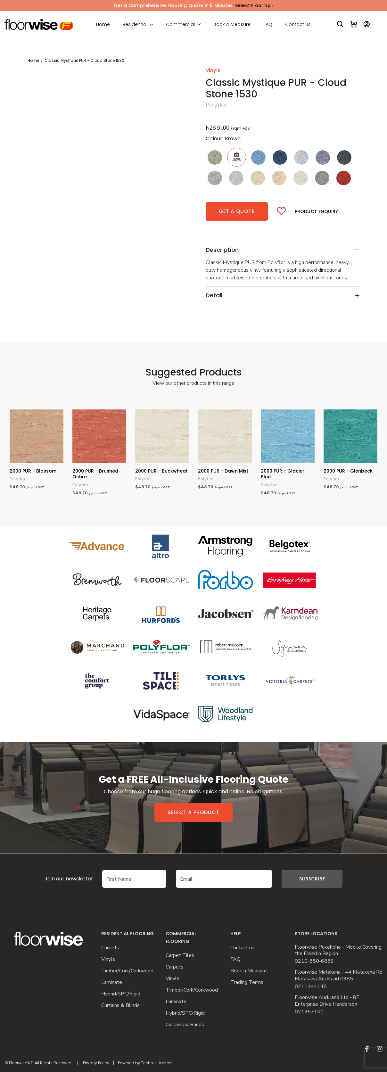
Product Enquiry (316, 211)
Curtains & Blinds (120, 1005)
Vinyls (108, 959)
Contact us (242, 947)
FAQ (267, 24)
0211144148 (311, 986)
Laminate (111, 982)
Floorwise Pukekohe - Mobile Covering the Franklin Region (338, 950)
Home (103, 24)
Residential (135, 24)
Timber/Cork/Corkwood (127, 971)
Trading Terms (246, 982)
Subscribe (312, 879)
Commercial (180, 24)
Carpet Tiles (180, 955)
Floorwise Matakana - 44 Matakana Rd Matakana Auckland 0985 (339, 975)
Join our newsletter (59, 878)
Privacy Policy (96, 1063)
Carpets (110, 947)
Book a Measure (232, 24)
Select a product (193, 812)
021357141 (309, 1012)
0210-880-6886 (314, 961)
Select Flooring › (254, 5)
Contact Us (298, 24)
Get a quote (237, 211)
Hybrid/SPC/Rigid (120, 994)
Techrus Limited (156, 1063)
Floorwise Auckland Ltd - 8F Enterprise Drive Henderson (327, 1001)
